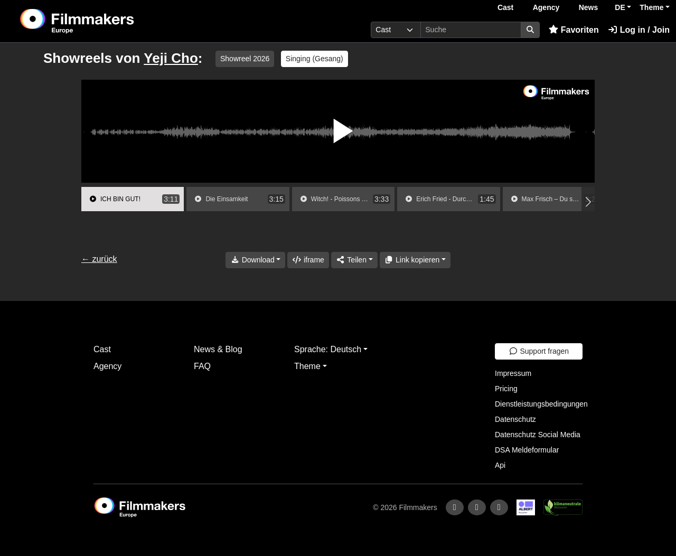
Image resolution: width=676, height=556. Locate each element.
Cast (505, 7)
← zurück (99, 259)
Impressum (513, 373)
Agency (546, 7)
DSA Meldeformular (527, 450)
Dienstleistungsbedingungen (541, 404)
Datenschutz (515, 419)
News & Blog (218, 349)
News (588, 7)
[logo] (103, 21)
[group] (132, 199)
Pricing (506, 388)
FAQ (202, 366)
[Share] (354, 260)
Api (500, 465)
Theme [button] (651, 7)
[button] (588, 201)
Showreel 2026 (244, 58)
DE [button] (620, 7)
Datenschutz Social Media (537, 434)
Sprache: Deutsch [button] (327, 349)
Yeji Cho (171, 58)
